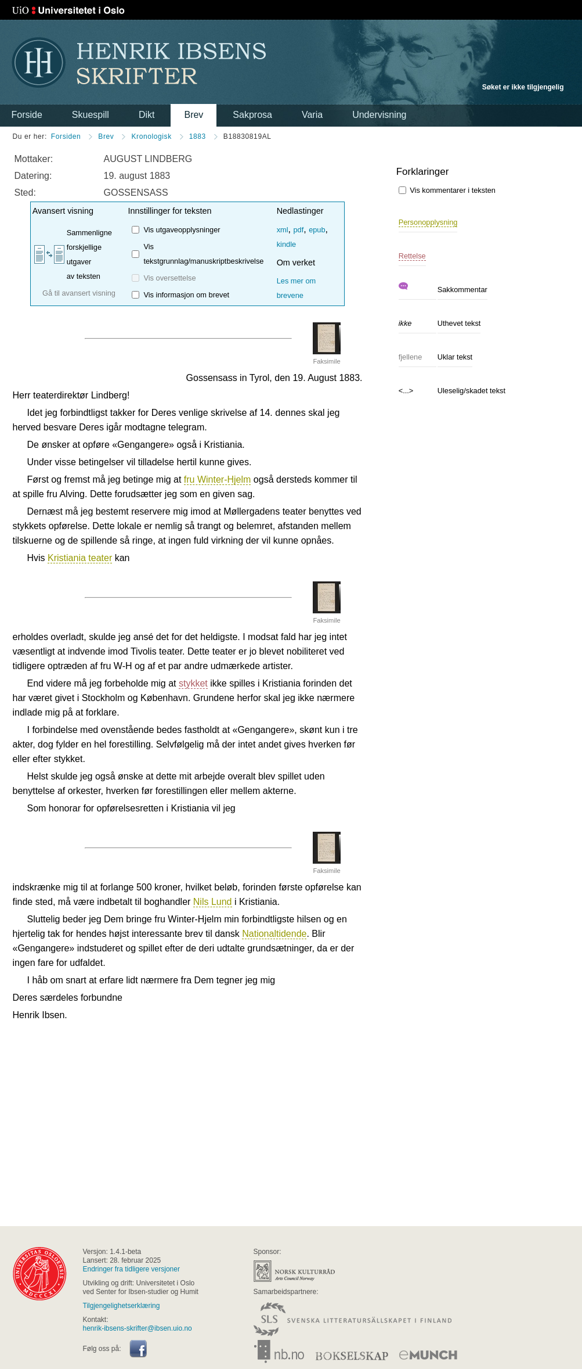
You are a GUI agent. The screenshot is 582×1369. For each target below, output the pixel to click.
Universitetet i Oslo (68, 10)
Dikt (147, 115)
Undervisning (379, 115)
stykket (193, 683)
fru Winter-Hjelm (217, 479)
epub (317, 229)
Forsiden (66, 136)
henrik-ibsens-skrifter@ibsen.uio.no (137, 1328)
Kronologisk (151, 136)
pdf (298, 229)
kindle (286, 244)
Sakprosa (252, 115)
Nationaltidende (274, 934)
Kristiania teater (80, 558)
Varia (312, 115)
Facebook (138, 1348)
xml (282, 229)
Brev (193, 115)
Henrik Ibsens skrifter (139, 62)
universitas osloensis (40, 1273)
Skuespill (90, 115)
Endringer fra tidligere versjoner (131, 1269)
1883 (197, 136)
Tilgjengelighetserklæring (121, 1306)
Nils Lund (212, 902)
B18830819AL (247, 136)
